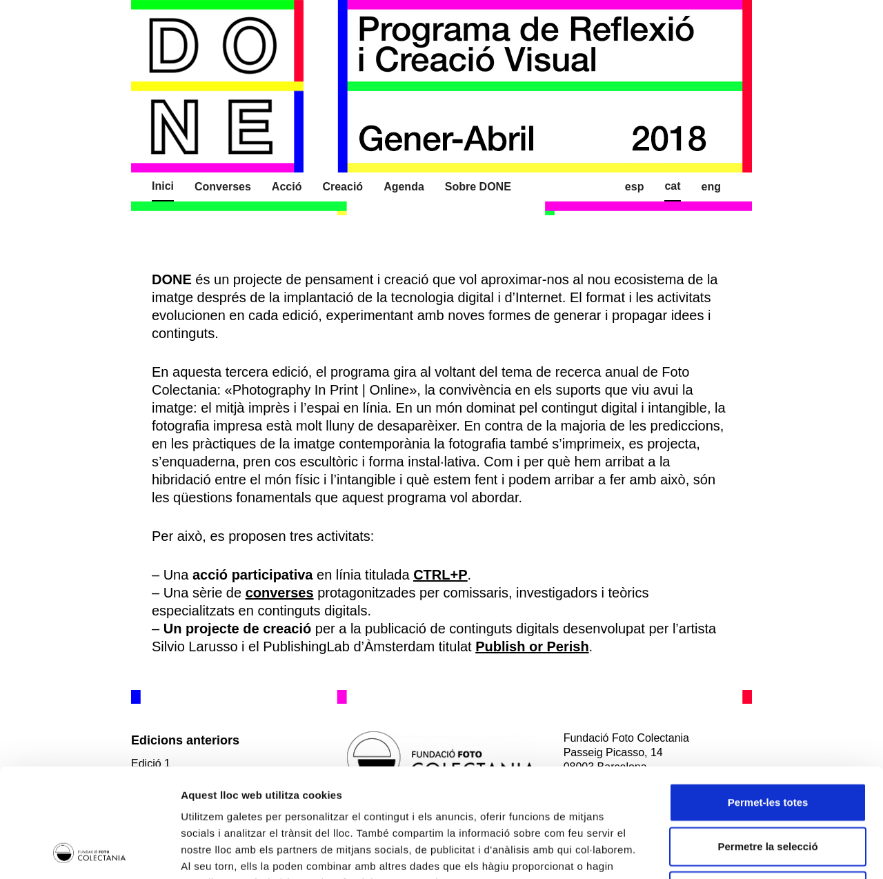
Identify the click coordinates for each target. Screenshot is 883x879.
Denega (767, 788)
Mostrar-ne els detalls (794, 852)
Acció (287, 186)
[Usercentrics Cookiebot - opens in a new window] (89, 852)
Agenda (404, 186)
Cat (672, 186)
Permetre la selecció (767, 744)
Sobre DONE (478, 186)
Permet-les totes (768, 700)
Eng (711, 186)
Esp (634, 186)
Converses (223, 186)
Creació (342, 186)
